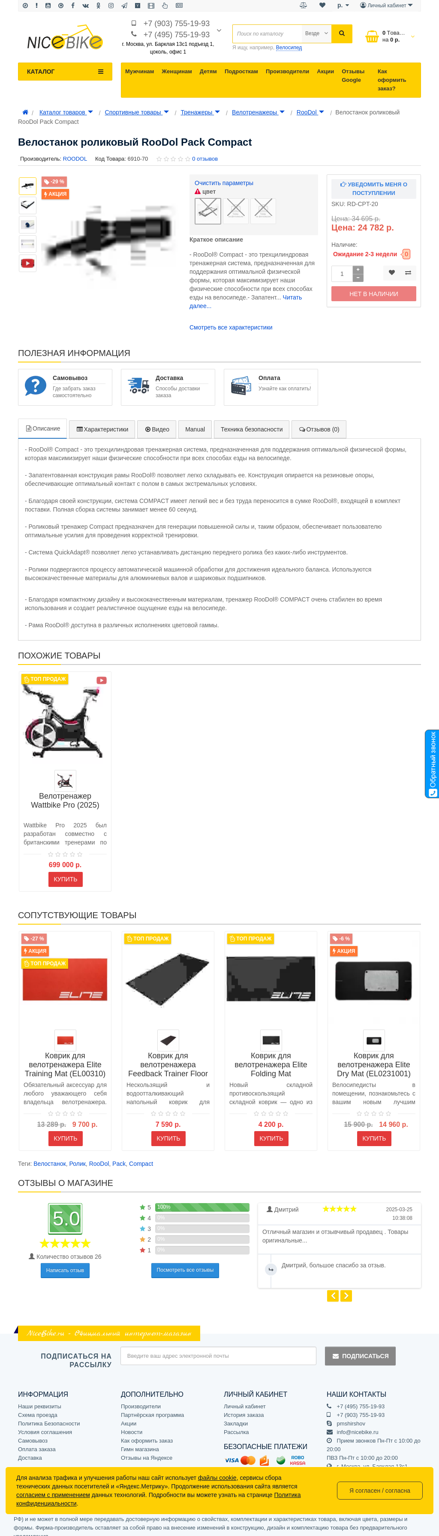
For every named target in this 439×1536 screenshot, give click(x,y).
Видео (156, 420)
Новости (131, 1423)
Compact (141, 1154)
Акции (325, 71)
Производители (287, 71)
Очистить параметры (224, 183)
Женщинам (177, 71)
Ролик (77, 1154)
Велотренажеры (258, 112)
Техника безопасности (252, 420)
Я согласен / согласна (379, 1490)
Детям (208, 71)
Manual (195, 420)
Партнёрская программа (152, 1406)
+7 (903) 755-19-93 (177, 23)
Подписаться (360, 1347)
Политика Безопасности (49, 1414)
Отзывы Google (353, 75)
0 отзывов (205, 159)
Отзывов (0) (318, 420)
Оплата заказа (37, 1440)
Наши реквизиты (39, 1397)
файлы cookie (217, 1477)
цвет (205, 191)
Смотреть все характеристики (231, 318)
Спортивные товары (137, 112)
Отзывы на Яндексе (146, 1449)
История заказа (244, 1406)
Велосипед (289, 48)
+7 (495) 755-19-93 (177, 34)
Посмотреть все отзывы (185, 1261)
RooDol (311, 112)
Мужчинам (139, 71)
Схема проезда (37, 1406)
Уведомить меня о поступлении (373, 188)
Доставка (30, 1449)
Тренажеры (200, 112)
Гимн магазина (140, 1440)
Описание (42, 419)
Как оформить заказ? (392, 80)
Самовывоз (33, 1431)
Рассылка (236, 1423)
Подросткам (241, 71)
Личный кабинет (245, 1397)
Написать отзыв (65, 1261)
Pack (119, 1154)
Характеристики (102, 420)
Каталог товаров (66, 112)
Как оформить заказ (147, 1431)
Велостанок (49, 1154)
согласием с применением (53, 1494)
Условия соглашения (45, 1423)
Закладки (236, 1414)
